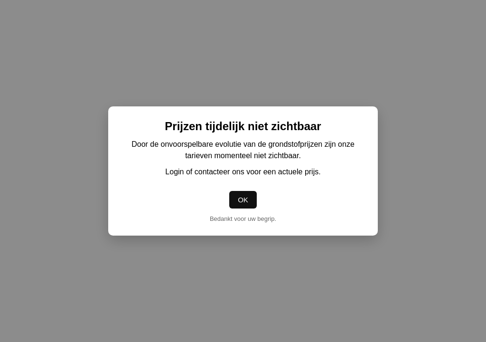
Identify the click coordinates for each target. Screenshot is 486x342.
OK (243, 200)
